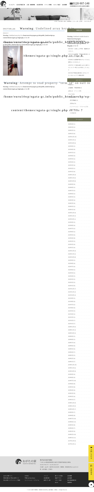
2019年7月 (70, 380)
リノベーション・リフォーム (78, 106)
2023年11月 (71, 216)
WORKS (27, 475)
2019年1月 (70, 399)
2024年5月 (70, 197)
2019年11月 (71, 368)
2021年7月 (70, 304)
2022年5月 (70, 273)
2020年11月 (71, 330)
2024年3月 (70, 203)
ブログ (70, 94)
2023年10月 (71, 219)
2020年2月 (70, 358)
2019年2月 (70, 396)
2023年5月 (70, 235)
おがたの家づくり (7, 475)
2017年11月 (71, 444)
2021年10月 (71, 295)
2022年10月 (71, 257)
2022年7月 (70, 266)
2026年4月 (70, 124)
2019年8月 (70, 377)
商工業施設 (73, 100)
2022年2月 (70, 282)
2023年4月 (70, 238)
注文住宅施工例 (20, 4)
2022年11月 (71, 254)
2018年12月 (71, 402)
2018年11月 (71, 406)
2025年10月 (71, 143)
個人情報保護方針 (71, 480)
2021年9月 (70, 298)
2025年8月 (70, 149)
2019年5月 (70, 387)
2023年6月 (70, 231)
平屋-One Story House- (30, 478)
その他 (72, 113)
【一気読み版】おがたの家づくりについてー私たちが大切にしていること (79, 67)
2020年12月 (71, 326)
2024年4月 (70, 200)
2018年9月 (70, 412)
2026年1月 (70, 133)
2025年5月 (70, 159)
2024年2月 (70, 206)
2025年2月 (70, 168)
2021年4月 (70, 314)
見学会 (72, 103)
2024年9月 (70, 184)
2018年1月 (70, 437)
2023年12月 (71, 212)
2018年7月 (70, 418)
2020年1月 (70, 361)
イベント (46, 475)
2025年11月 (71, 140)
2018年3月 (70, 431)
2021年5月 (70, 311)
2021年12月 (71, 288)
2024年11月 (71, 178)
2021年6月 (70, 307)
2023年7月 (70, 228)
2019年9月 (70, 374)
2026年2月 (70, 130)
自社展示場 (40, 4)
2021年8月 (70, 301)
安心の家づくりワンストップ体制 (11, 480)
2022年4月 (70, 276)
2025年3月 (70, 165)
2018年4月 (70, 428)
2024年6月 (70, 193)
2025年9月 (70, 146)
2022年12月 (71, 250)
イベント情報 (48, 4)
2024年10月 (71, 181)
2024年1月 (70, 209)
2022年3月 (70, 279)
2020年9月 (70, 336)
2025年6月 (70, 155)
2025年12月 (71, 136)
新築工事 (72, 109)
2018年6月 (70, 421)
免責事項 (69, 482)
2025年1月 (70, 171)
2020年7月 (70, 342)
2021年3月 (70, 317)
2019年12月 (71, 364)
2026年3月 (70, 127)
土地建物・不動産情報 (74, 87)
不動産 (70, 84)
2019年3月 (70, 393)
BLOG (56, 482)
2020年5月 (70, 349)
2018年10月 (71, 409)
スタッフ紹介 (56, 4)
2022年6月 (70, 269)
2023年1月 (70, 247)
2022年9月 (70, 260)
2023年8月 (70, 225)
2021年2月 (70, 320)
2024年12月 (71, 174)
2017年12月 (71, 440)
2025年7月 (70, 152)
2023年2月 (70, 244)
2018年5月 (70, 425)
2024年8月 (70, 187)
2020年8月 (70, 339)
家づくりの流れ (59, 475)
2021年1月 (70, 323)
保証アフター (58, 478)
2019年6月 (70, 383)
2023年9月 (70, 222)
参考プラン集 (47, 480)
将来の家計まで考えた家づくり (11, 478)
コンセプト (12, 4)
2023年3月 (70, 241)
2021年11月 (71, 292)
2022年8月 (70, 263)
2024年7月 (70, 190)
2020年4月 (70, 352)
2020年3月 (70, 355)
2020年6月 (70, 345)
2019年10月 (71, 371)
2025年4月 (70, 162)
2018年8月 (70, 415)
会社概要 (64, 4)
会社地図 (69, 478)
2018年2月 (70, 434)
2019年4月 (70, 390)
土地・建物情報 (31, 4)
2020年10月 (71, 333)
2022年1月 (70, 285)
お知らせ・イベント (73, 91)
